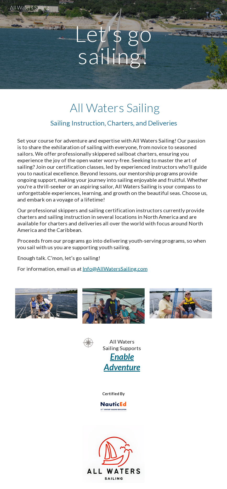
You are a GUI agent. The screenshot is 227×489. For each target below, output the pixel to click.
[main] (113, 44)
